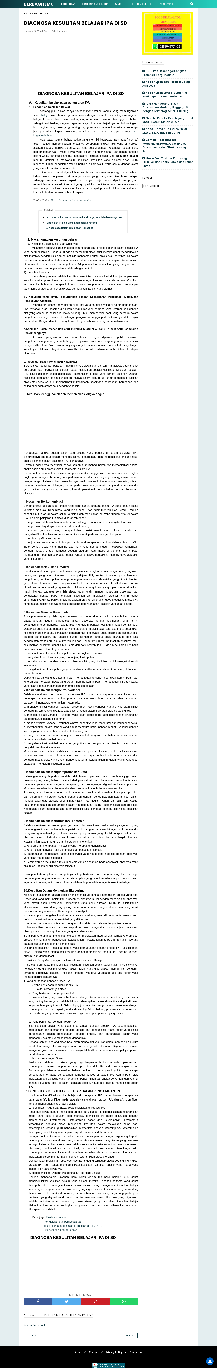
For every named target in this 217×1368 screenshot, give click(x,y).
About (78, 1352)
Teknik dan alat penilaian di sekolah (74, 1225)
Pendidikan (68, 4)
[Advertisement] (81, 60)
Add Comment (59, 31)
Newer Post (32, 1335)
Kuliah (119, 4)
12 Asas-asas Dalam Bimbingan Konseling (69, 228)
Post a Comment (34, 1325)
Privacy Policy (114, 1352)
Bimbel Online (141, 4)
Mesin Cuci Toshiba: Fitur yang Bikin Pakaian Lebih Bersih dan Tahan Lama (167, 162)
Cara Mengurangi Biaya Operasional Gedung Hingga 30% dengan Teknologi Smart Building (165, 107)
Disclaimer (136, 1352)
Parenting (166, 4)
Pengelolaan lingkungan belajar (70, 200)
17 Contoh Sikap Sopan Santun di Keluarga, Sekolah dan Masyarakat (84, 217)
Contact (93, 1352)
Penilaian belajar (56, 1217)
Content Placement (95, 4)
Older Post (129, 1335)
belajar (45, 115)
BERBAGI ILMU (39, 4)
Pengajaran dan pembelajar (62, 1221)
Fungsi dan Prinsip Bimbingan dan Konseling (71, 222)
